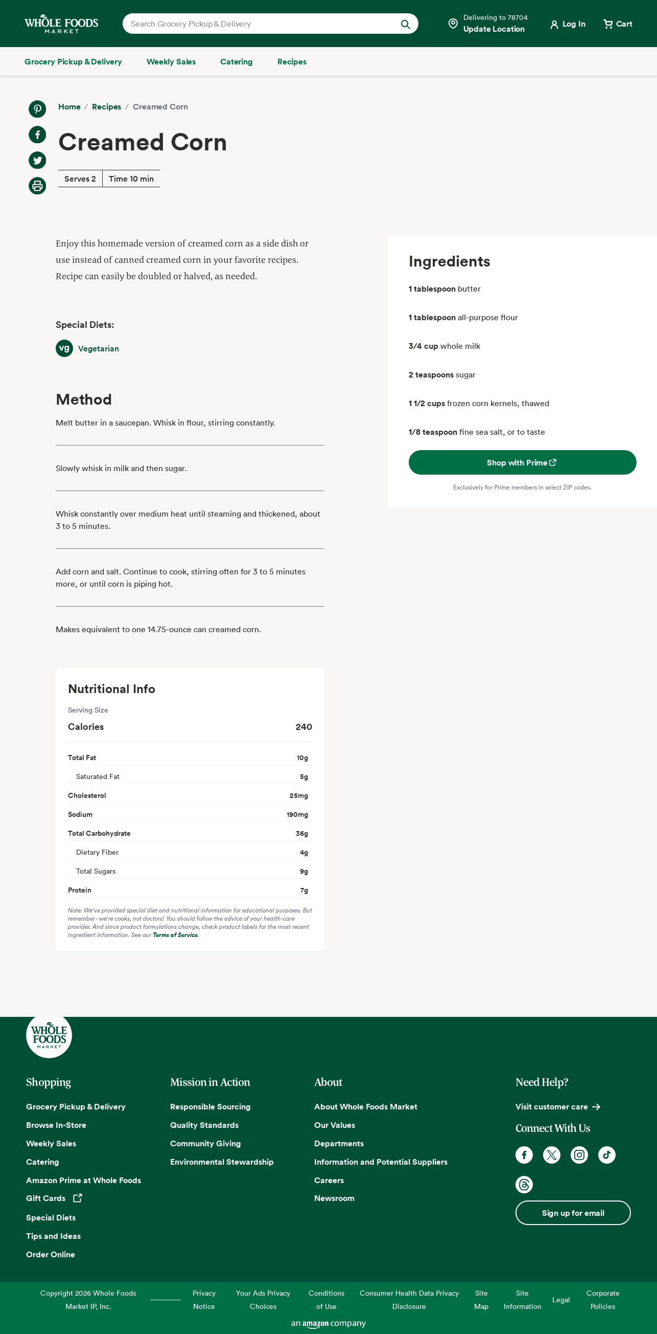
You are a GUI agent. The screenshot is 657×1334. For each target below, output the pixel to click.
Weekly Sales (51, 1143)
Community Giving (205, 1143)
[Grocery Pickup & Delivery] (73, 61)
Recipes (106, 106)
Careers (329, 1180)
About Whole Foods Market (365, 1106)
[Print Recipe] (37, 185)
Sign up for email (573, 1212)
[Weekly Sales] (171, 61)
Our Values (334, 1124)
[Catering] (236, 61)
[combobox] (256, 23)
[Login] (566, 23)
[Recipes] (292, 61)
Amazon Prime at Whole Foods (83, 1180)
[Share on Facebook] (37, 134)
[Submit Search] (405, 23)
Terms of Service (175, 935)
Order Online (50, 1254)
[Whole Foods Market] (61, 23)
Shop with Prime (522, 462)
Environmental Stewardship (222, 1161)
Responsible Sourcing (210, 1106)
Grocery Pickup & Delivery (76, 1106)
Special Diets (51, 1217)
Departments (339, 1143)
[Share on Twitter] (37, 160)
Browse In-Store (56, 1124)
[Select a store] (487, 23)
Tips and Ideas (53, 1235)
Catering (42, 1161)
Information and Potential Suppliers (381, 1161)
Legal (561, 1299)
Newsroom (334, 1198)
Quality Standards (204, 1124)
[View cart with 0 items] (617, 23)
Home (69, 106)
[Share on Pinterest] (37, 109)
